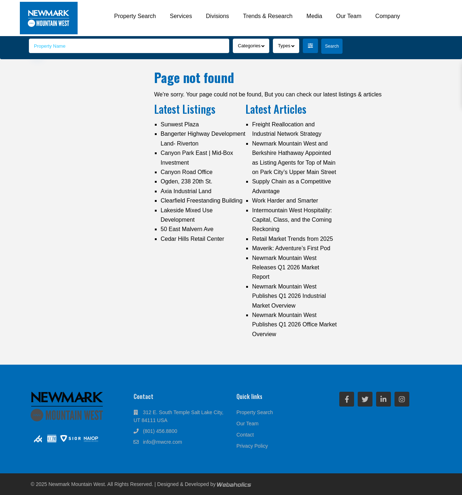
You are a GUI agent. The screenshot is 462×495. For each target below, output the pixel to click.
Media (314, 16)
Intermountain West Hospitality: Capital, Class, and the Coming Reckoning (292, 220)
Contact (245, 435)
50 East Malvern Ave (187, 229)
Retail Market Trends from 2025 (292, 239)
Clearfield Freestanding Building (202, 200)
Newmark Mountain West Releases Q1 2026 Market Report (285, 267)
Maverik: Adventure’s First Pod (291, 248)
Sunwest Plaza (180, 124)
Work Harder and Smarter (285, 200)
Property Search (135, 16)
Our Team (348, 16)
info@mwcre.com (162, 442)
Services (181, 16)
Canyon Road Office (187, 172)
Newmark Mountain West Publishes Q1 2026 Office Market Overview (294, 324)
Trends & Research (267, 16)
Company (387, 16)
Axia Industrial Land (186, 191)
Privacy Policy (252, 446)
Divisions (217, 16)
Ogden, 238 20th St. (186, 181)
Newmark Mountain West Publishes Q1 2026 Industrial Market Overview (289, 296)
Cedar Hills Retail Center (192, 239)
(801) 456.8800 (160, 431)
